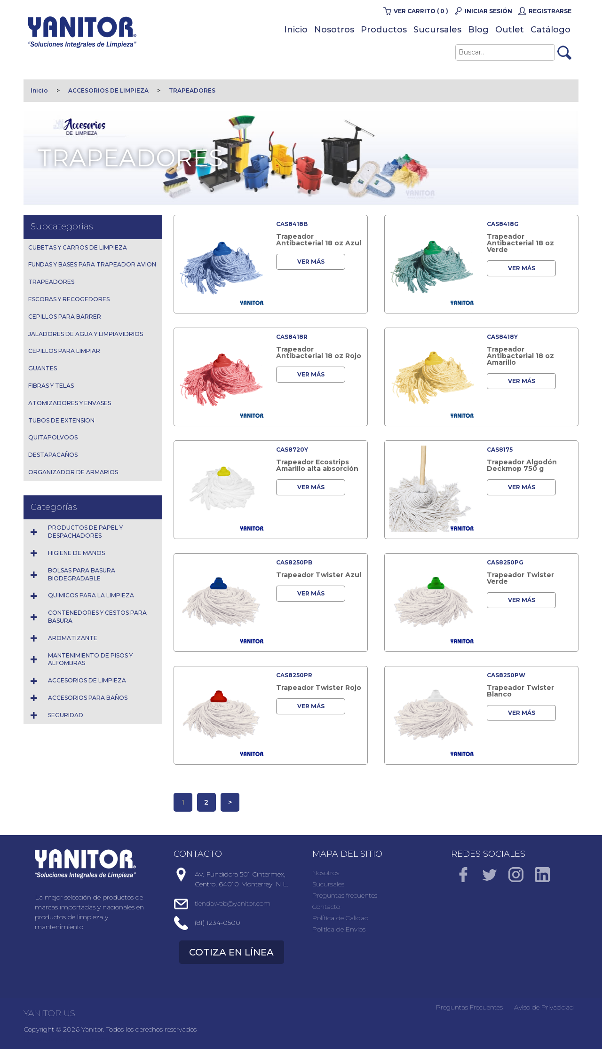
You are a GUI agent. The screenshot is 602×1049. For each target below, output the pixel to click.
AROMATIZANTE (72, 638)
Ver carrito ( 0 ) (421, 11)
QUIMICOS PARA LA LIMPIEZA (91, 595)
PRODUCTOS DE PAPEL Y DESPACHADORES (85, 531)
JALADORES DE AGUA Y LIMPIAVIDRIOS (85, 333)
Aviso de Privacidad (544, 1007)
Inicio (296, 29)
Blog (478, 29)
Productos (384, 29)
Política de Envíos (338, 929)
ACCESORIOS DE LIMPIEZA (108, 90)
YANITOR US (49, 1013)
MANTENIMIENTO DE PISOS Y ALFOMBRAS (90, 659)
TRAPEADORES (192, 90)
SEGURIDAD (65, 715)
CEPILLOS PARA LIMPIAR (64, 350)
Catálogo (550, 29)
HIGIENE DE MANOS (76, 552)
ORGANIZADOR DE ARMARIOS (73, 472)
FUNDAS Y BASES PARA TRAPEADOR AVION (92, 264)
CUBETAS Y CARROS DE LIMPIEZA (77, 247)
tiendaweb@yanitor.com (232, 903)
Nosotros (334, 29)
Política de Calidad (340, 918)
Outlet (509, 29)
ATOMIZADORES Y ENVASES (69, 403)
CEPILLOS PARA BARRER (64, 316)
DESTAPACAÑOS (53, 454)
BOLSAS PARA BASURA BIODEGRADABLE (81, 574)
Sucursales (437, 29)
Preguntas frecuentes (344, 895)
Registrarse (550, 11)
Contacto (326, 906)
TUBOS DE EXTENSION (61, 420)
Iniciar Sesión (488, 11)
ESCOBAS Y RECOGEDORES (69, 299)
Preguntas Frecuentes (469, 1007)
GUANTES (42, 368)
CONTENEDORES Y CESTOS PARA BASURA (97, 616)
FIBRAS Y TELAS (51, 385)
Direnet (97, 1039)
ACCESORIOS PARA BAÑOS (87, 697)
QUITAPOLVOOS (53, 437)
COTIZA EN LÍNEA (231, 952)
